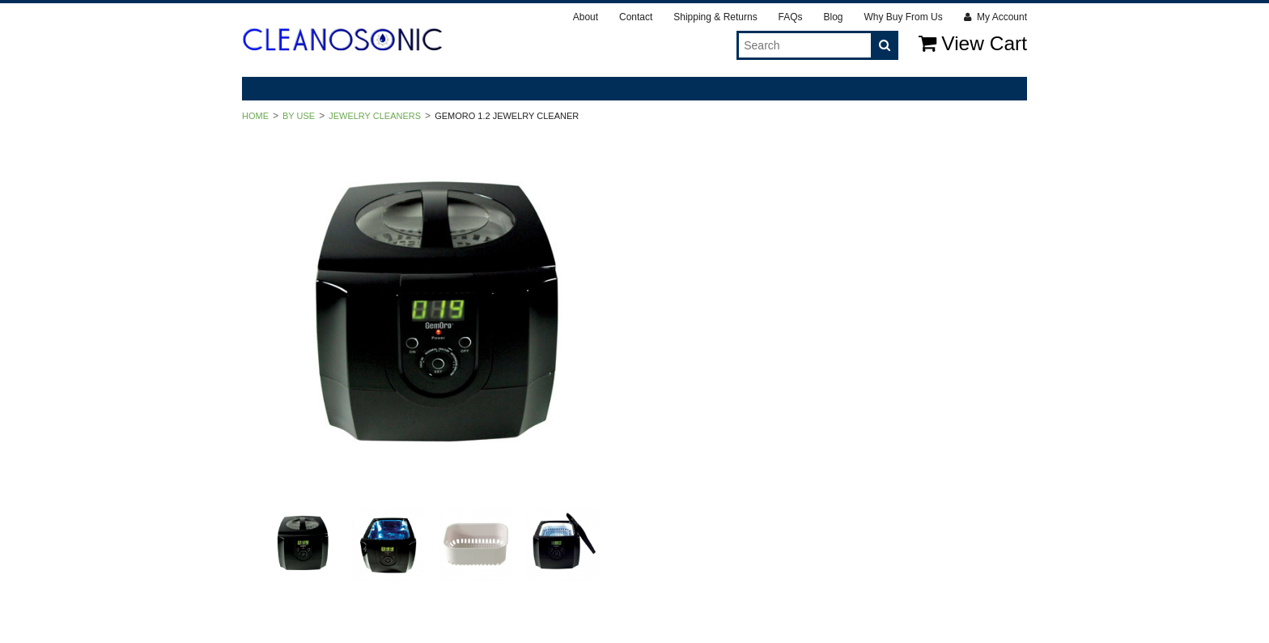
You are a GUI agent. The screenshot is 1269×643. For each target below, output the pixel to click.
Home (255, 116)
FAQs (791, 17)
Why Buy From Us (903, 17)
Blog (832, 17)
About (585, 17)
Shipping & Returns (715, 17)
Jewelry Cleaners (375, 116)
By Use (298, 116)
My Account (995, 17)
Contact (635, 17)
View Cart (973, 43)
